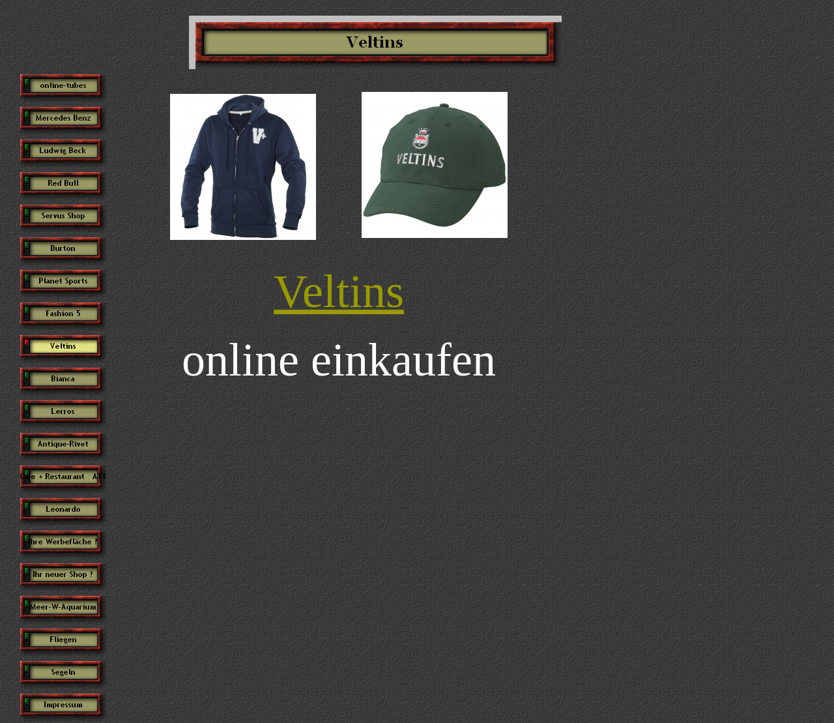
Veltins (339, 291)
